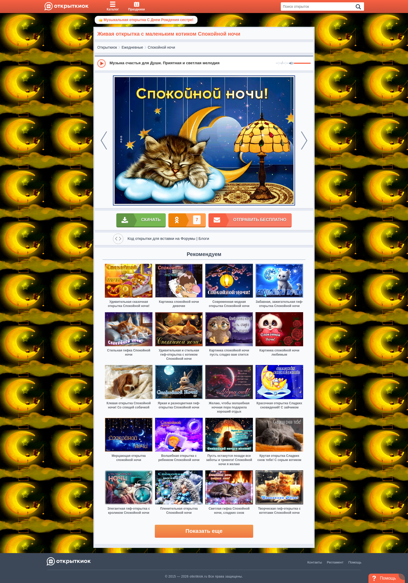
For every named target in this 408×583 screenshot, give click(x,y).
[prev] (104, 140)
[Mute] (291, 63)
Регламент (335, 562)
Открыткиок (107, 47)
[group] (204, 63)
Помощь (354, 562)
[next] (304, 140)
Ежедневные (132, 47)
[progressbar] (302, 63)
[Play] (101, 63)
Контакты (314, 562)
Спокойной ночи (161, 47)
